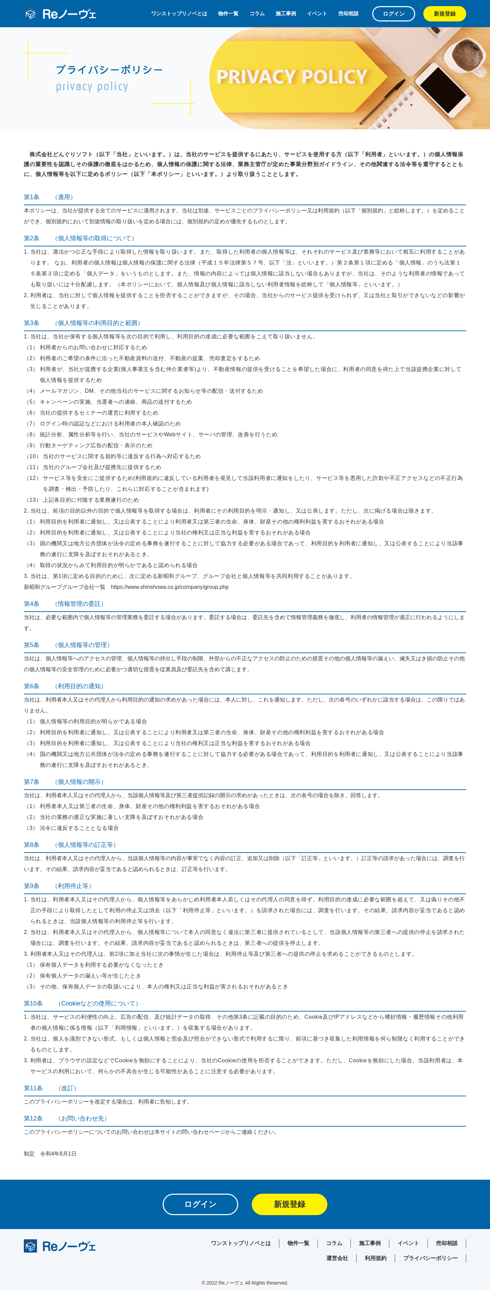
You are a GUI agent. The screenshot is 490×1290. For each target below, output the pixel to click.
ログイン (394, 14)
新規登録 (445, 14)
